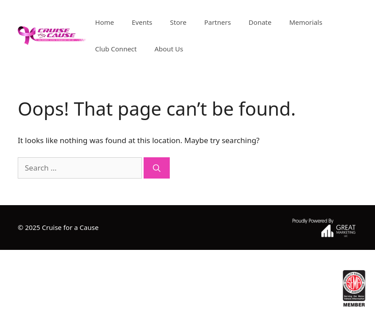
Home (104, 22)
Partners (217, 22)
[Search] (157, 168)
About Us (168, 48)
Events (142, 22)
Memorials (305, 22)
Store (178, 22)
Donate (260, 22)
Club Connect (116, 48)
